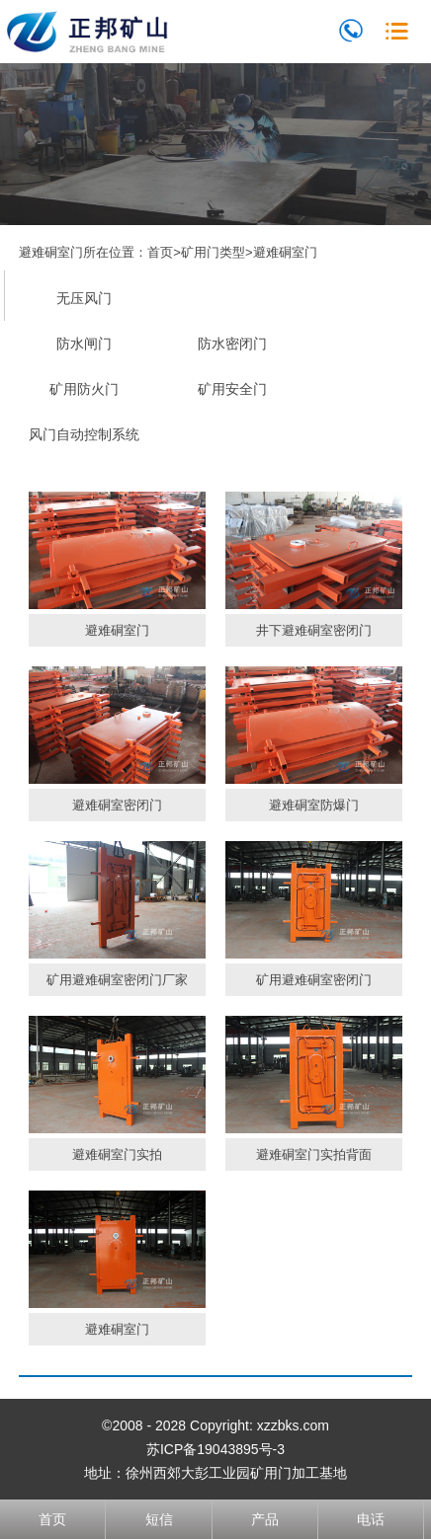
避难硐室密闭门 (117, 805)
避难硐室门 (285, 252)
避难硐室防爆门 (314, 805)
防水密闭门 (232, 343)
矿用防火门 (84, 389)
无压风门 (84, 298)
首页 (160, 252)
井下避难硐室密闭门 (314, 630)
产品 (265, 1519)
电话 (371, 1519)
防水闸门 (84, 343)
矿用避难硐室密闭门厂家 (117, 979)
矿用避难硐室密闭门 (314, 979)
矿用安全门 (232, 389)
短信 (159, 1519)
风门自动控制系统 (84, 434)
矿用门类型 (213, 252)
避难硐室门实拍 (117, 1154)
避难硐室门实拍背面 (314, 1154)
